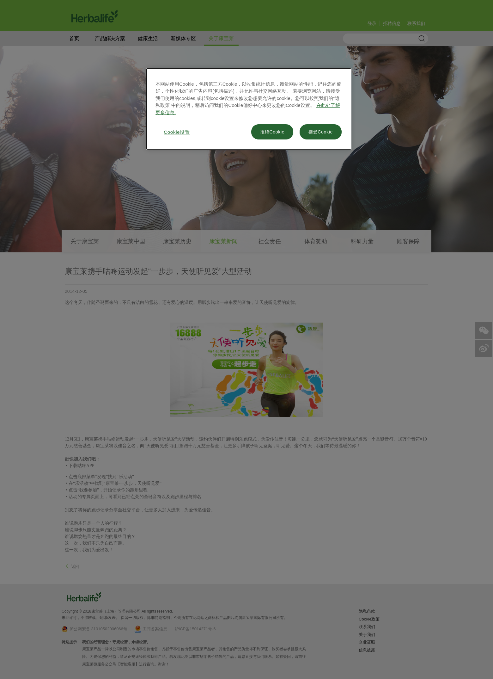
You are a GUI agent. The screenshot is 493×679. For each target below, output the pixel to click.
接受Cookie (320, 131)
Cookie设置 (177, 132)
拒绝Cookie (272, 131)
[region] (248, 109)
